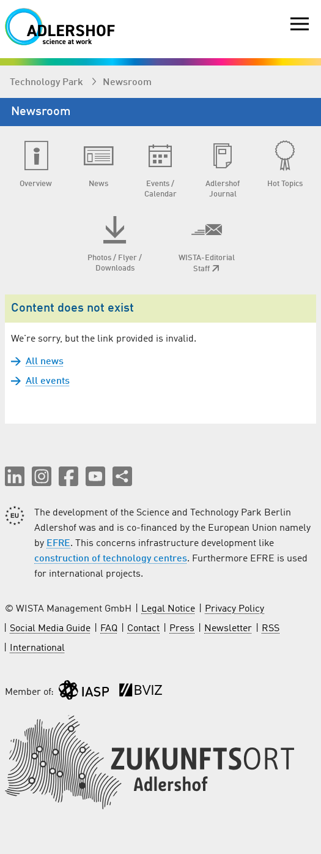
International (37, 648)
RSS (270, 629)
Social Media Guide (50, 629)
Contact (143, 629)
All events (48, 381)
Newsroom (127, 83)
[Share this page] (122, 476)
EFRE (58, 544)
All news (45, 362)
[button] (14, 476)
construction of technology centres (110, 559)
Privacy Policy (234, 609)
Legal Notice (168, 609)
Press (181, 629)
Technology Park (48, 83)
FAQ (108, 629)
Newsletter (228, 629)
